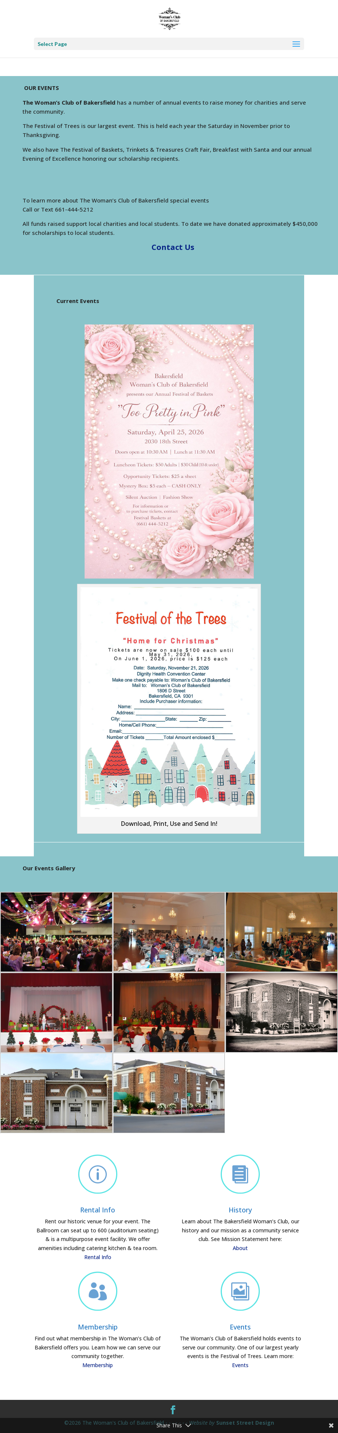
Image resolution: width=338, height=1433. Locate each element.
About (240, 1248)
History (240, 1209)
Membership (98, 1326)
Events (240, 1326)
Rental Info (97, 1209)
